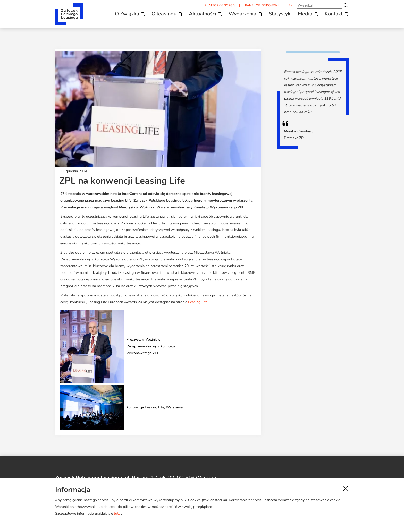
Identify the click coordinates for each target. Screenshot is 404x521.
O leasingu (164, 13)
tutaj (117, 513)
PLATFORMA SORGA (220, 5)
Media (305, 13)
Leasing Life (197, 302)
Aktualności (202, 13)
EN (291, 5)
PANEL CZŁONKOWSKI (262, 5)
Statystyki (280, 13)
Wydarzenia (242, 13)
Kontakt (334, 13)
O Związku (127, 13)
